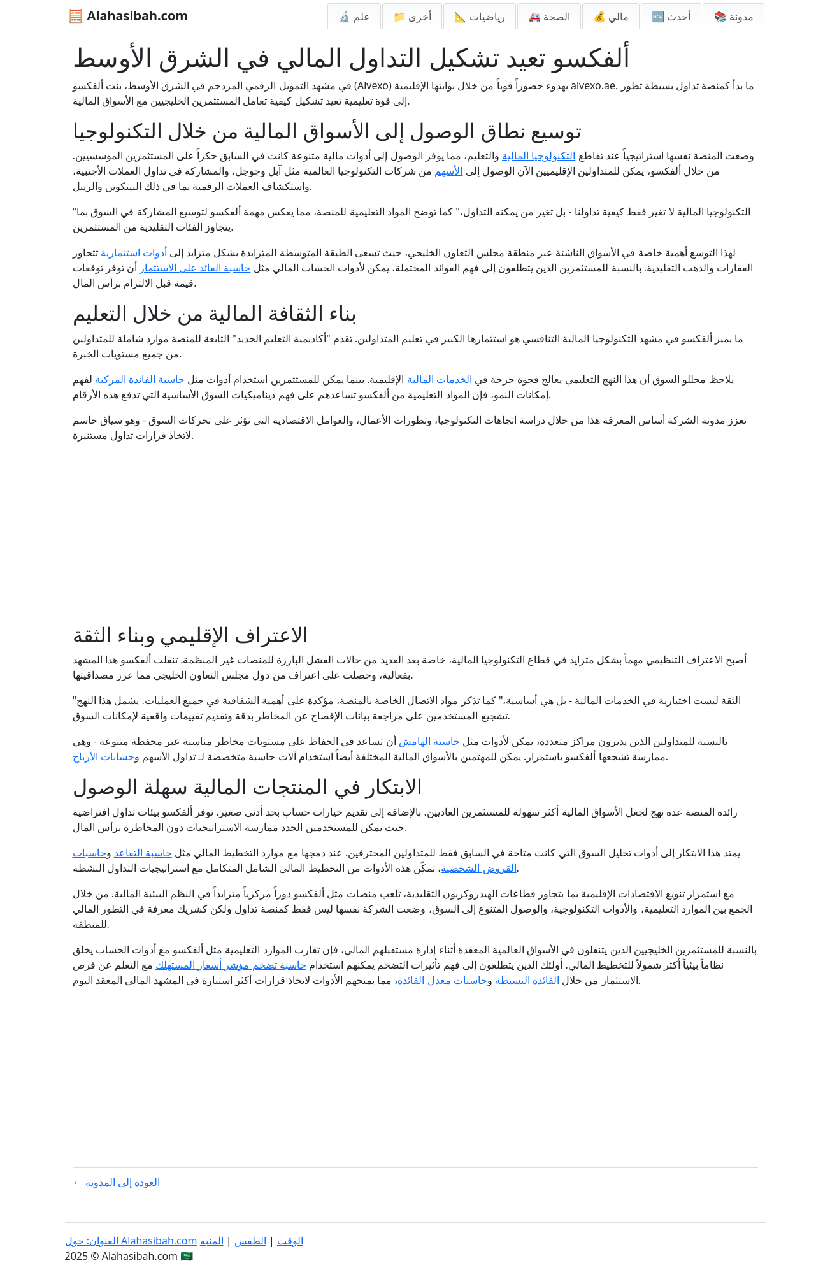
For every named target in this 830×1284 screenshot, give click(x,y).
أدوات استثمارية (134, 252)
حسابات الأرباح (103, 756)
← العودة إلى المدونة (117, 1182)
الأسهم (448, 171)
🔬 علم (354, 17)
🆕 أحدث (671, 17)
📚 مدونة (733, 17)
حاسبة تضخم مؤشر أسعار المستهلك (230, 965)
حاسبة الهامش (429, 741)
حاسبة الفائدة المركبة (140, 379)
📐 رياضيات (479, 17)
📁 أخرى (412, 17)
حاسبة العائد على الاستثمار (195, 268)
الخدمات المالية (439, 379)
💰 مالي (611, 17)
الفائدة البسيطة (527, 980)
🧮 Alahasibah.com (128, 15)
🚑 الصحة (549, 17)
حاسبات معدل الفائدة (442, 980)
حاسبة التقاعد (143, 853)
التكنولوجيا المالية (538, 155)
